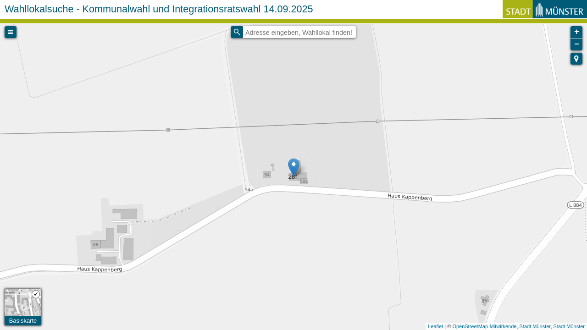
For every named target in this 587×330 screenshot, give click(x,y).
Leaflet (435, 326)
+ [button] (576, 32)
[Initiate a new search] (237, 32)
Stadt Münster (535, 326)
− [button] (576, 44)
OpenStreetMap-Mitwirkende (484, 326)
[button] (576, 59)
